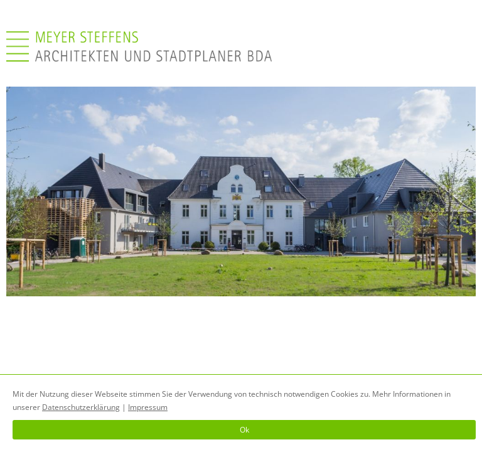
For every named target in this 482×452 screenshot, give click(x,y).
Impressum (148, 407)
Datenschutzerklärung (81, 407)
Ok (244, 429)
